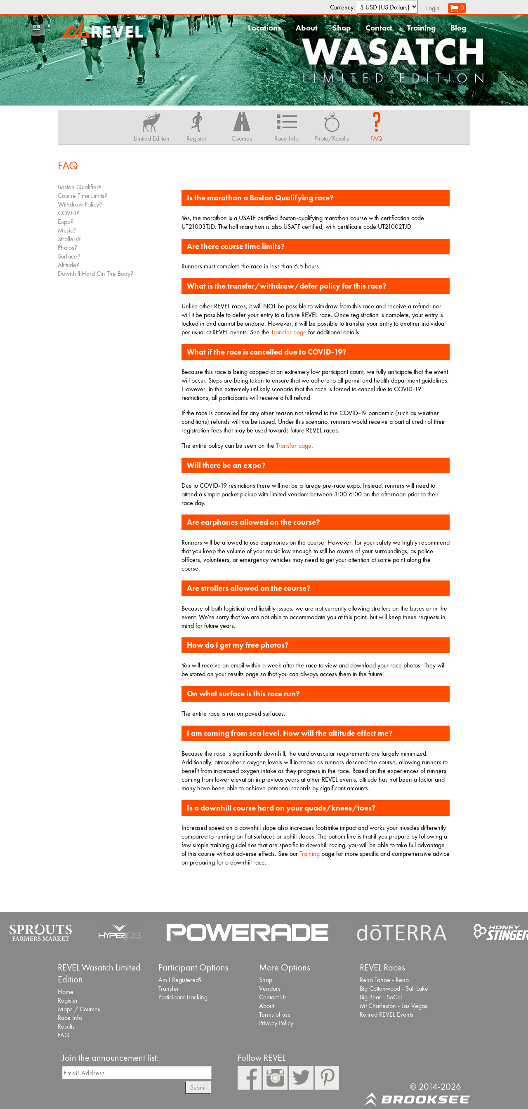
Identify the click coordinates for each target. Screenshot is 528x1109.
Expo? (65, 221)
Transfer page (288, 332)
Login (433, 8)
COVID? (68, 213)
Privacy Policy (276, 1023)
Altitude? (68, 265)
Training (421, 28)
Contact (378, 28)
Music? (67, 230)
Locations (264, 28)
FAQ (64, 1035)
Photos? (67, 247)
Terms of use (275, 1014)
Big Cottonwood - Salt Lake (394, 988)
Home (65, 991)
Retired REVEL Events (386, 1014)
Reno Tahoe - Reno (384, 979)
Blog (458, 28)
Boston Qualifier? (79, 187)
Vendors (269, 988)
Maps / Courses (79, 1009)
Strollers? (69, 239)
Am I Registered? (180, 979)
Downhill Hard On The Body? (95, 273)
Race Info (70, 1017)
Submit (198, 1087)
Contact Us (273, 997)
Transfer (168, 988)
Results (66, 1026)
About (307, 28)
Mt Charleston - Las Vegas (393, 1005)
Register (68, 1000)
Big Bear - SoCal (381, 997)
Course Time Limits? (82, 195)
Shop (341, 28)
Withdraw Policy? (80, 204)
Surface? (69, 256)
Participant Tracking (182, 997)
